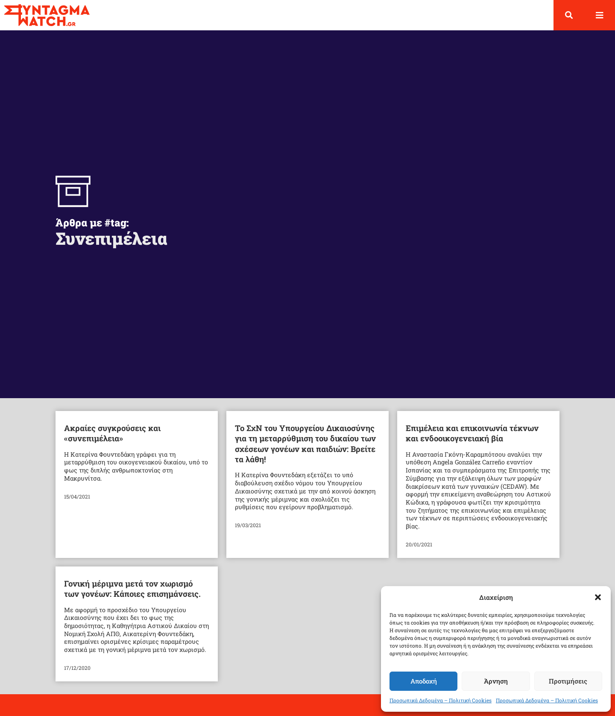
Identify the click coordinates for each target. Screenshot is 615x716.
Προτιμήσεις (568, 681)
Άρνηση (496, 681)
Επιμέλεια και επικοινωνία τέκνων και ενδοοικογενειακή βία (472, 440)
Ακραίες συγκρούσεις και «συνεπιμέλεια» (112, 440)
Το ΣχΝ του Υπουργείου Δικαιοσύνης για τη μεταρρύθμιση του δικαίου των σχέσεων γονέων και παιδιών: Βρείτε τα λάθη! (305, 451)
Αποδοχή (423, 681)
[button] (598, 597)
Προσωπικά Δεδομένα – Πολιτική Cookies (441, 700)
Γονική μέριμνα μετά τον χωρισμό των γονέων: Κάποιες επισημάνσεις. (132, 595)
